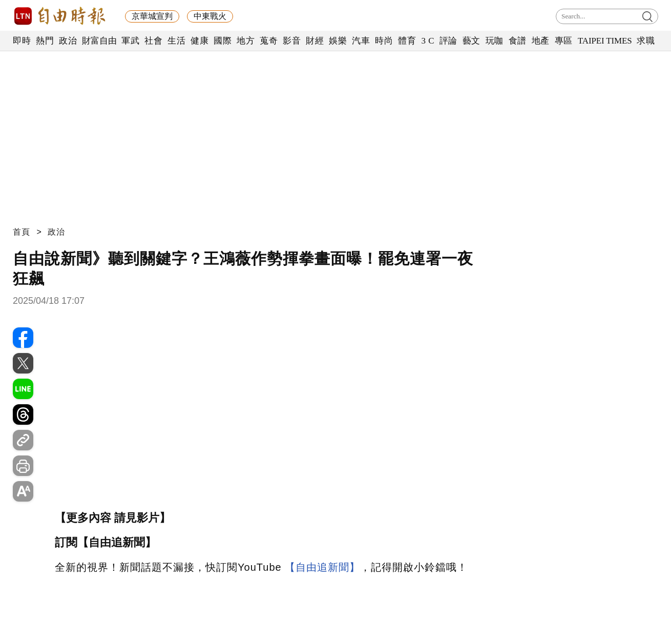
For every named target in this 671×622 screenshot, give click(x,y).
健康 (199, 41)
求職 (646, 41)
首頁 (21, 231)
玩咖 (495, 41)
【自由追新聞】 (322, 567)
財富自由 (99, 41)
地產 (541, 41)
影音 (292, 41)
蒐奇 (269, 41)
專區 (564, 41)
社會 (153, 41)
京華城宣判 (152, 16)
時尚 (384, 41)
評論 (448, 41)
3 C (427, 41)
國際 (223, 41)
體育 (407, 41)
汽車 (361, 41)
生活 (176, 41)
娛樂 (338, 41)
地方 (246, 41)
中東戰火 (210, 16)
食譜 (518, 41)
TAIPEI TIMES (605, 41)
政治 (68, 41)
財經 (315, 41)
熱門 (45, 41)
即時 (22, 41)
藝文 (471, 41)
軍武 (130, 41)
